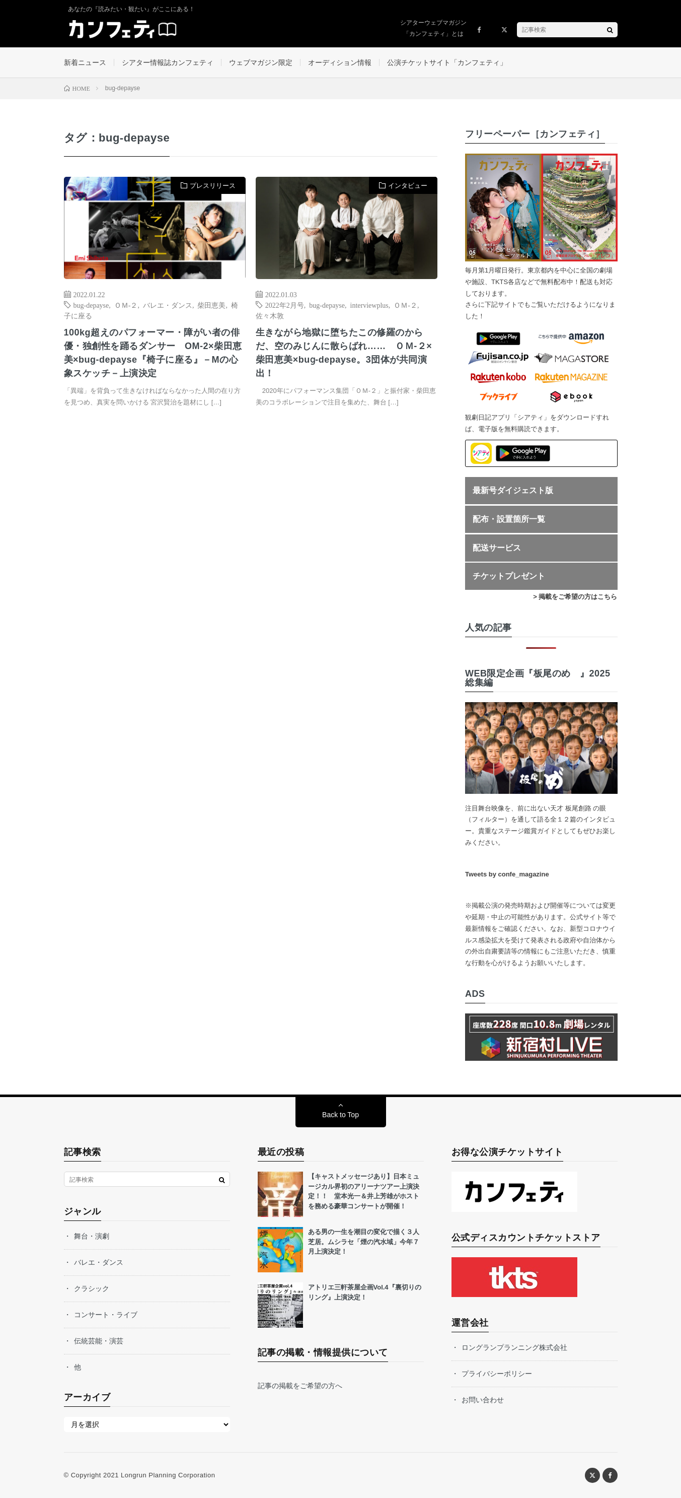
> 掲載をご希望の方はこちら (575, 596)
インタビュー (407, 185)
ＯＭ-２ (126, 304)
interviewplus (369, 304)
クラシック (91, 1288)
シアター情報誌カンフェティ (167, 62)
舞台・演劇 (91, 1236)
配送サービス (497, 547)
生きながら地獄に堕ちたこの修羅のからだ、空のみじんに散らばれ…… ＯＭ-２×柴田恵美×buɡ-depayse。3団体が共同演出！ (344, 352)
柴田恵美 (211, 304)
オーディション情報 (339, 62)
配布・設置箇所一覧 (509, 519)
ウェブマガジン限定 (260, 62)
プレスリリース (213, 185)
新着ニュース (85, 62)
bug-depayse (91, 304)
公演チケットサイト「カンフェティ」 (447, 62)
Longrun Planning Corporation (168, 1475)
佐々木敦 (270, 315)
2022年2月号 (284, 304)
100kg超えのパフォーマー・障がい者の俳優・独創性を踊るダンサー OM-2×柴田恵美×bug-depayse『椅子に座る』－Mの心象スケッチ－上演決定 (153, 352)
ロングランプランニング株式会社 (514, 1347)
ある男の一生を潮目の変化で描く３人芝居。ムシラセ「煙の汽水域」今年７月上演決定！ (363, 1241)
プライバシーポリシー (497, 1374)
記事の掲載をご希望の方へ (300, 1386)
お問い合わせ (483, 1400)
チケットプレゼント (509, 576)
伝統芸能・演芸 (98, 1341)
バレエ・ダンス (167, 304)
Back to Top (340, 1115)
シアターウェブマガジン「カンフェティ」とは (433, 28)
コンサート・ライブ (105, 1315)
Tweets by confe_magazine (507, 874)
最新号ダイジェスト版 (513, 490)
